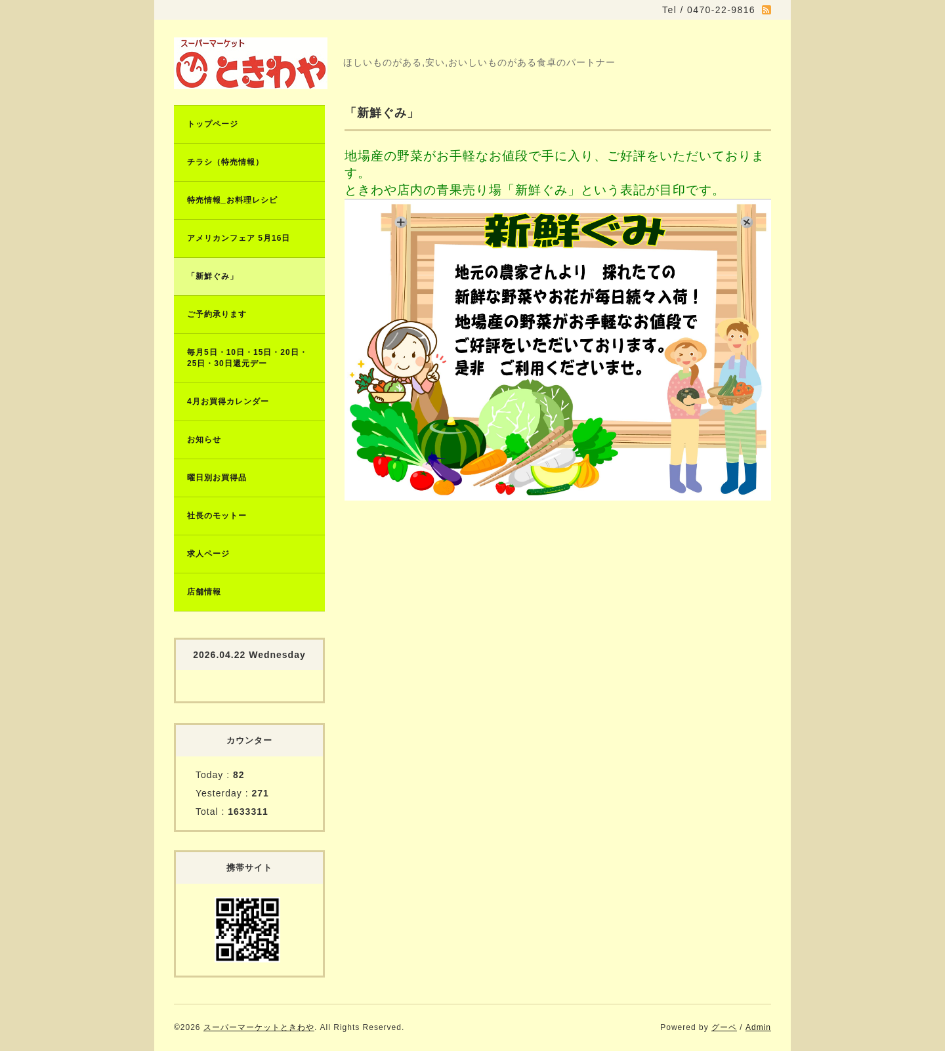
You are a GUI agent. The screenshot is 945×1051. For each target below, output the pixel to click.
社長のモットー (217, 515)
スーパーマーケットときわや (258, 1027)
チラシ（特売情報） (225, 162)
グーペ (724, 1027)
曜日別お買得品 (217, 477)
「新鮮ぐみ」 (212, 276)
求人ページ (208, 553)
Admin (758, 1027)
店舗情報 (204, 591)
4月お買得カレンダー (228, 401)
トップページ (212, 124)
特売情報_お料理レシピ (232, 200)
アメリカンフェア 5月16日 (238, 238)
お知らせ (204, 439)
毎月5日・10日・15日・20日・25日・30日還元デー (247, 358)
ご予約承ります (217, 314)
